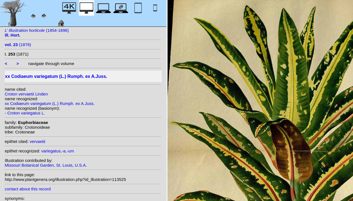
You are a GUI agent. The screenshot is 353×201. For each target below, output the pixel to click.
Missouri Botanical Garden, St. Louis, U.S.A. (46, 165)
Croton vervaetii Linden (26, 94)
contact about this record (28, 188)
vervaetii (37, 141)
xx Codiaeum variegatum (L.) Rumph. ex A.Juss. (50, 103)
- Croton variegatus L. (25, 113)
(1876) (18, 44)
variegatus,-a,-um (57, 151)
